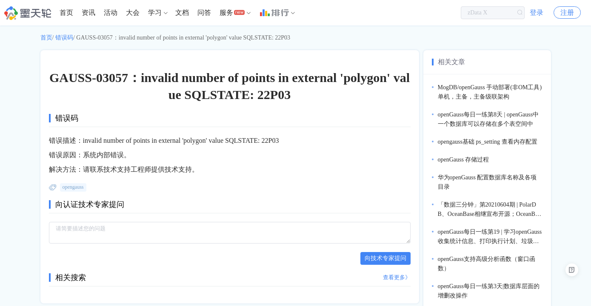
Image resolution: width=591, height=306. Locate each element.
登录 (536, 12)
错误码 (64, 37)
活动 (110, 12)
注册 (567, 12)
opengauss (73, 187)
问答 (204, 12)
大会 (133, 12)
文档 (182, 12)
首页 (66, 12)
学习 (155, 12)
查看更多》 (397, 277)
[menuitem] (66, 13)
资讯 (88, 12)
